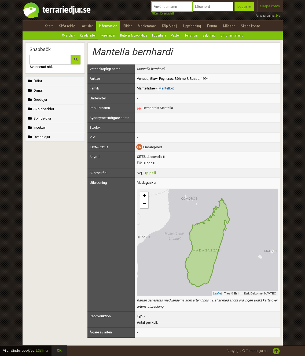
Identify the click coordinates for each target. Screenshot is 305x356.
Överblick (68, 35)
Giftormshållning (232, 35)
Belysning (209, 35)
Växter (175, 35)
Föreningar (108, 35)
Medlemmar (147, 26)
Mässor (229, 26)
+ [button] (144, 196)
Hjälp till (150, 173)
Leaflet (217, 293)
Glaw (153, 79)
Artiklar (87, 26)
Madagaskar (146, 183)
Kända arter (88, 35)
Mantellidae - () (155, 88)
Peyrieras (166, 79)
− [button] (144, 204)
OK (59, 350)
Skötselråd (67, 26)
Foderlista (159, 35)
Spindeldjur (39, 118)
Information (108, 26)
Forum (212, 26)
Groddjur (37, 100)
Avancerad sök (41, 67)
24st (278, 15)
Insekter (36, 127)
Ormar (35, 90)
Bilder (127, 26)
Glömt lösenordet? (163, 13)
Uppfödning (192, 26)
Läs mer (42, 350)
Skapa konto (270, 6)
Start (49, 26)
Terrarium (191, 35)
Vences (142, 79)
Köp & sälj (169, 26)
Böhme (180, 79)
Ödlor (34, 81)
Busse (194, 79)
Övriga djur (38, 137)
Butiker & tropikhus (133, 35)
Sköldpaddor (40, 109)
